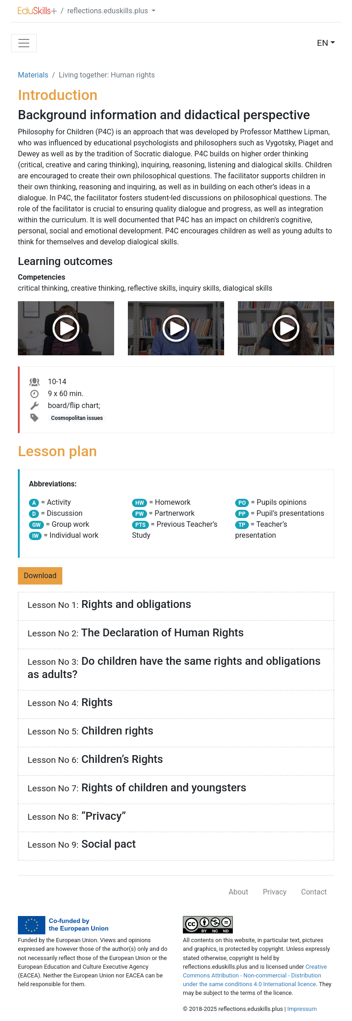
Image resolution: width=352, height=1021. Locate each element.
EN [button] (323, 43)
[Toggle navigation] (24, 43)
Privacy (274, 892)
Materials (33, 75)
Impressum (302, 1008)
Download (40, 575)
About (238, 892)
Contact (314, 892)
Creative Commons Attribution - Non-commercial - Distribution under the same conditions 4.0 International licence (255, 975)
